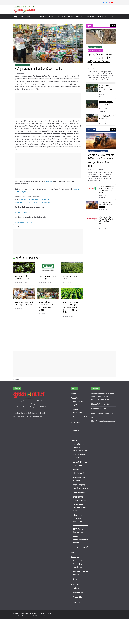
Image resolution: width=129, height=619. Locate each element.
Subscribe (79, 16)
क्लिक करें (49, 181)
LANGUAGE (41, 16)
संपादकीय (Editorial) (80, 547)
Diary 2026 (77, 579)
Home (22, 16)
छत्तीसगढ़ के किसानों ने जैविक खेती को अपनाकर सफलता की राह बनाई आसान (47, 305)
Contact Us (102, 16)
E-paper (51, 16)
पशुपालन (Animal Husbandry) (95, 50)
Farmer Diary (78, 597)
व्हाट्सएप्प (24, 191)
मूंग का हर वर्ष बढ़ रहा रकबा (70, 277)
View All (112, 25)
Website (76, 588)
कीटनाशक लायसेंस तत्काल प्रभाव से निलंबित (23, 277)
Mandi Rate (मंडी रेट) (80, 492)
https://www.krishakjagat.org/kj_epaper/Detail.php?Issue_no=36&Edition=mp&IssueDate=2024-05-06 (37, 200)
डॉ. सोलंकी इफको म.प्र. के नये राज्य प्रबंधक (47, 277)
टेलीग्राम (18, 191)
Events (70, 16)
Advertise (90, 16)
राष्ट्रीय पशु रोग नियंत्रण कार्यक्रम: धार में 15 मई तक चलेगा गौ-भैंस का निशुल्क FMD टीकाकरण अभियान (100, 60)
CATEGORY (60, 16)
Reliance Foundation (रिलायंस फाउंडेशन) (80, 539)
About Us (30, 16)
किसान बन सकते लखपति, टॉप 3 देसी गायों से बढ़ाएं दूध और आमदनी (106, 104)
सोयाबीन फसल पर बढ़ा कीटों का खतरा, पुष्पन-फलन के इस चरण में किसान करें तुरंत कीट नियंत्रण (70, 306)
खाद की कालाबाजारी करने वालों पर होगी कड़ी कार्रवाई (24, 303)
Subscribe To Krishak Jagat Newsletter (78, 564)
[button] (34, 17)
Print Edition (78, 592)
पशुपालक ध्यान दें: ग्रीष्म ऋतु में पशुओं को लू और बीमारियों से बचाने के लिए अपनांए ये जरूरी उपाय (105, 89)
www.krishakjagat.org (23, 211)
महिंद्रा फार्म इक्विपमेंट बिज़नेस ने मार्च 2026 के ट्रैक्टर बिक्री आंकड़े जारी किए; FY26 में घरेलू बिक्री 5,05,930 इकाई (106, 220)
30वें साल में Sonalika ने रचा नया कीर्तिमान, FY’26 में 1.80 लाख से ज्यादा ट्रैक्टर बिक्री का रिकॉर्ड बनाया (101, 161)
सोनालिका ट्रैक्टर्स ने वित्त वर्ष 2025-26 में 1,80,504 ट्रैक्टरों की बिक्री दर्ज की (106, 205)
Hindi (75, 426)
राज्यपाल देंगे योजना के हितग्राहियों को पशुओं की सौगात (106, 117)
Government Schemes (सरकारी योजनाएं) (79, 507)
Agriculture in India (80, 417)
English (76, 430)
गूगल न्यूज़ (76, 189)
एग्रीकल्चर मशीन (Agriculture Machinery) (97, 151)
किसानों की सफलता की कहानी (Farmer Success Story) (80, 529)
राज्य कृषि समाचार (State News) (22, 65)
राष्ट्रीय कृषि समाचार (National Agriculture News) (80, 447)
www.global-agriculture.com (26, 221)
